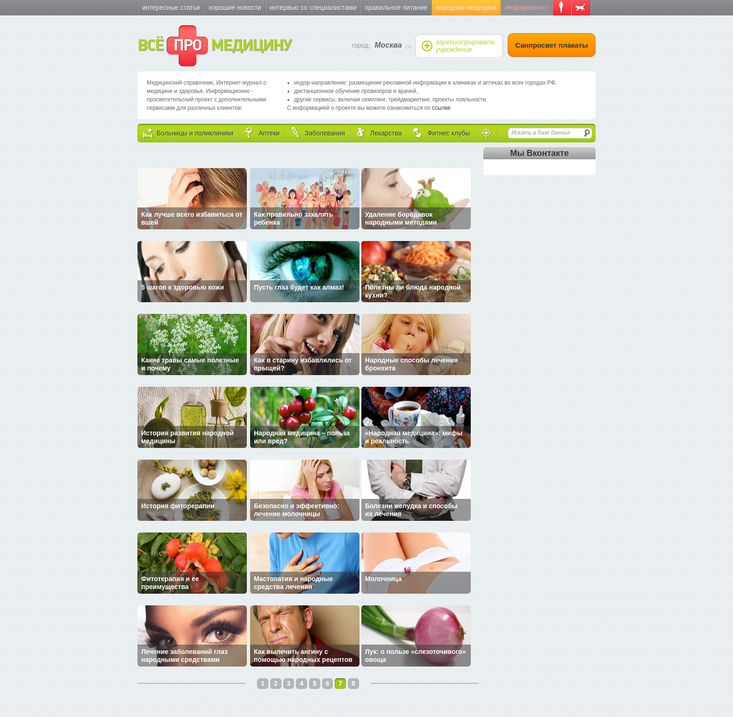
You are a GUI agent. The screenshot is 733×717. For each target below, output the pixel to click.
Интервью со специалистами (313, 7)
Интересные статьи (171, 7)
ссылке (441, 108)
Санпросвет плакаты (551, 45)
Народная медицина (466, 7)
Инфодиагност (526, 7)
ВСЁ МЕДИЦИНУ (214, 45)
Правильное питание (396, 7)
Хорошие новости (234, 7)
